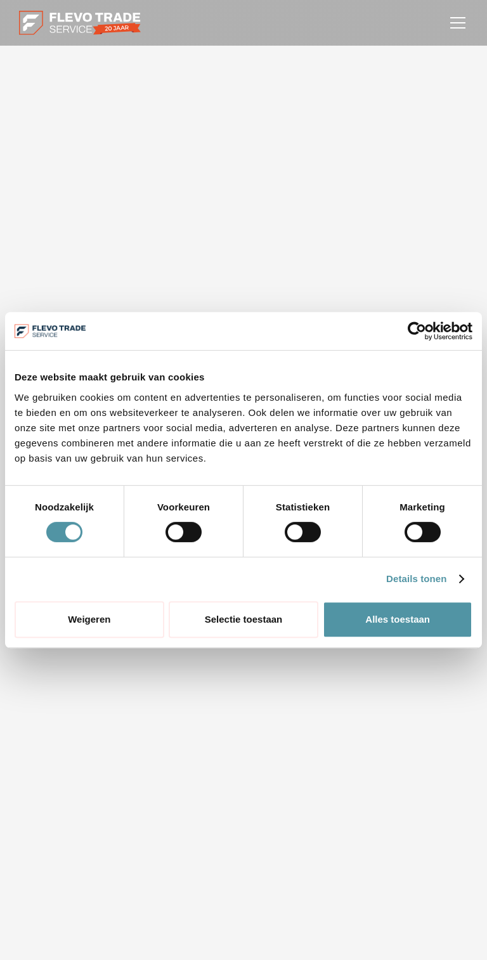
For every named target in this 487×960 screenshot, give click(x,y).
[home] (80, 23)
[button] (455, 23)
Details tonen (416, 578)
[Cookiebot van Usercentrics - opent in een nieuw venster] (416, 331)
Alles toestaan (397, 619)
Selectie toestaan (244, 619)
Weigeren (89, 619)
